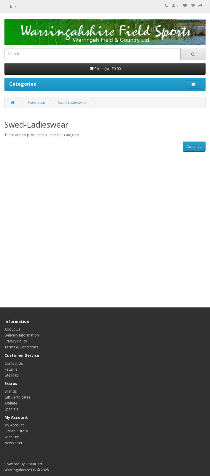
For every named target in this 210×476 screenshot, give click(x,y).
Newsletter (13, 442)
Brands (10, 391)
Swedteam (36, 102)
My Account (14, 425)
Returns (10, 369)
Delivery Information (21, 335)
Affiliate (10, 403)
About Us (12, 329)
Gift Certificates (17, 397)
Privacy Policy (15, 341)
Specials (11, 409)
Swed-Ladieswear (72, 102)
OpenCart (34, 464)
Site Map (11, 375)
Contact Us (13, 363)
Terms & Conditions (21, 347)
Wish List (11, 436)
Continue (194, 146)
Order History (16, 431)
